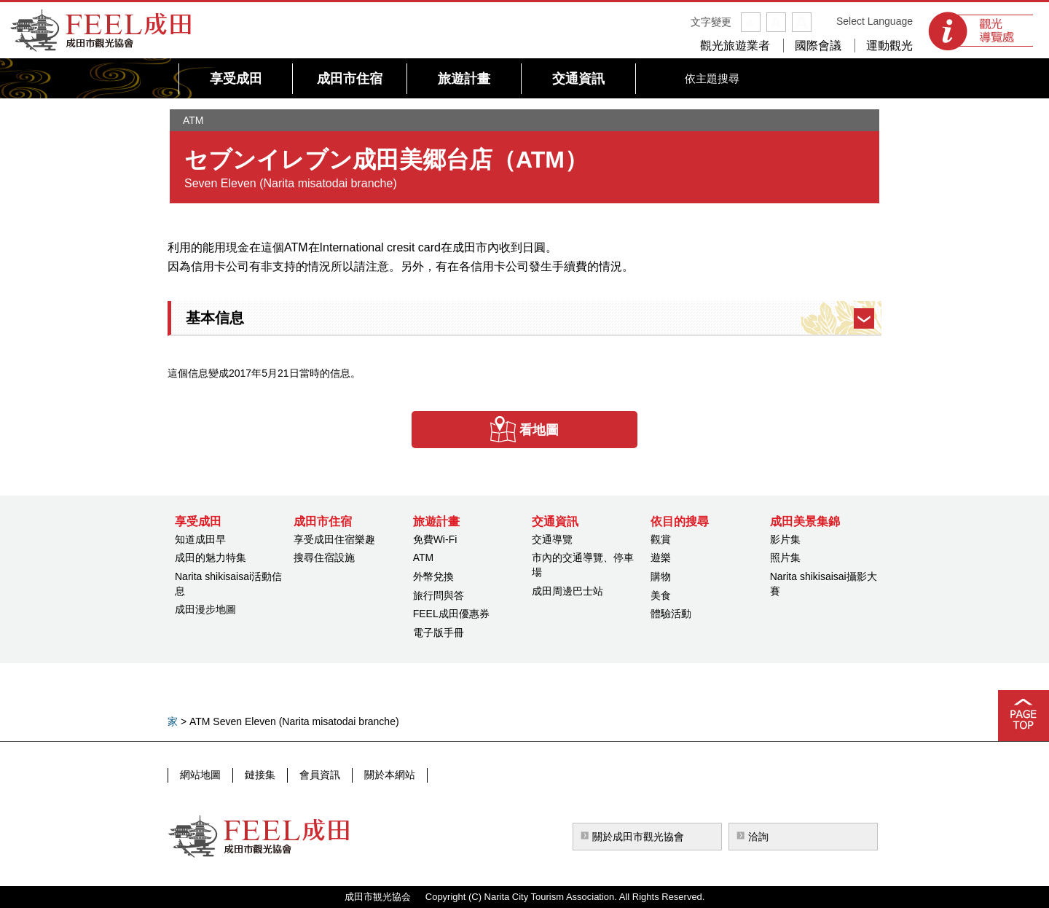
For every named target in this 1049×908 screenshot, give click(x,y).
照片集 (785, 557)
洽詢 (758, 836)
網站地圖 (200, 774)
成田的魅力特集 (210, 557)
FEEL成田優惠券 (451, 613)
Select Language (874, 21)
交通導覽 (552, 539)
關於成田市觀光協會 (638, 836)
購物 (661, 576)
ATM (423, 557)
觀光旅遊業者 (735, 45)
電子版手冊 (438, 632)
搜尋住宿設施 (324, 557)
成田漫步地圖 (205, 609)
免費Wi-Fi (435, 539)
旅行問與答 (438, 595)
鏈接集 (260, 774)
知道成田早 (200, 539)
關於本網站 (389, 774)
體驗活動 (671, 613)
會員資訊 (319, 774)
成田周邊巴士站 (567, 591)
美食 (661, 595)
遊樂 (661, 557)
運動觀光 (889, 45)
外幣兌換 (433, 576)
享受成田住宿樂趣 (334, 539)
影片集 (785, 539)
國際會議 (818, 45)
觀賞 (661, 539)
